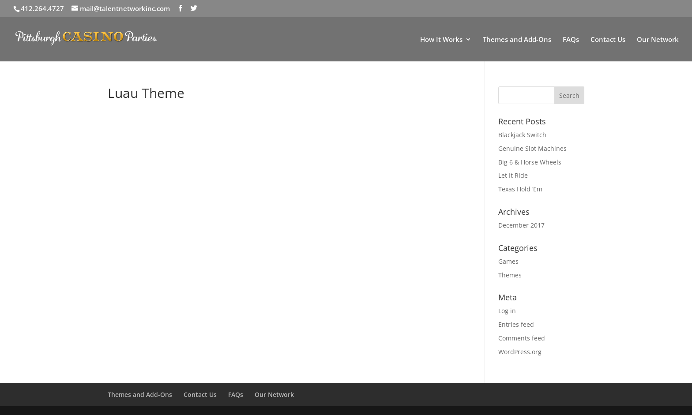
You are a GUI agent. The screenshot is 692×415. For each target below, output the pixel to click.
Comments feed (521, 338)
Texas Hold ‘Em (520, 189)
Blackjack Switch (522, 135)
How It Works (441, 40)
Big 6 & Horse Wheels (529, 162)
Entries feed (516, 324)
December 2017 (521, 225)
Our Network (658, 40)
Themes (510, 275)
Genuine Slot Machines (532, 148)
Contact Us (607, 40)
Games (508, 261)
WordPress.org (520, 352)
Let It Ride (513, 175)
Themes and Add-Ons (517, 40)
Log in (507, 311)
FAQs (571, 40)
